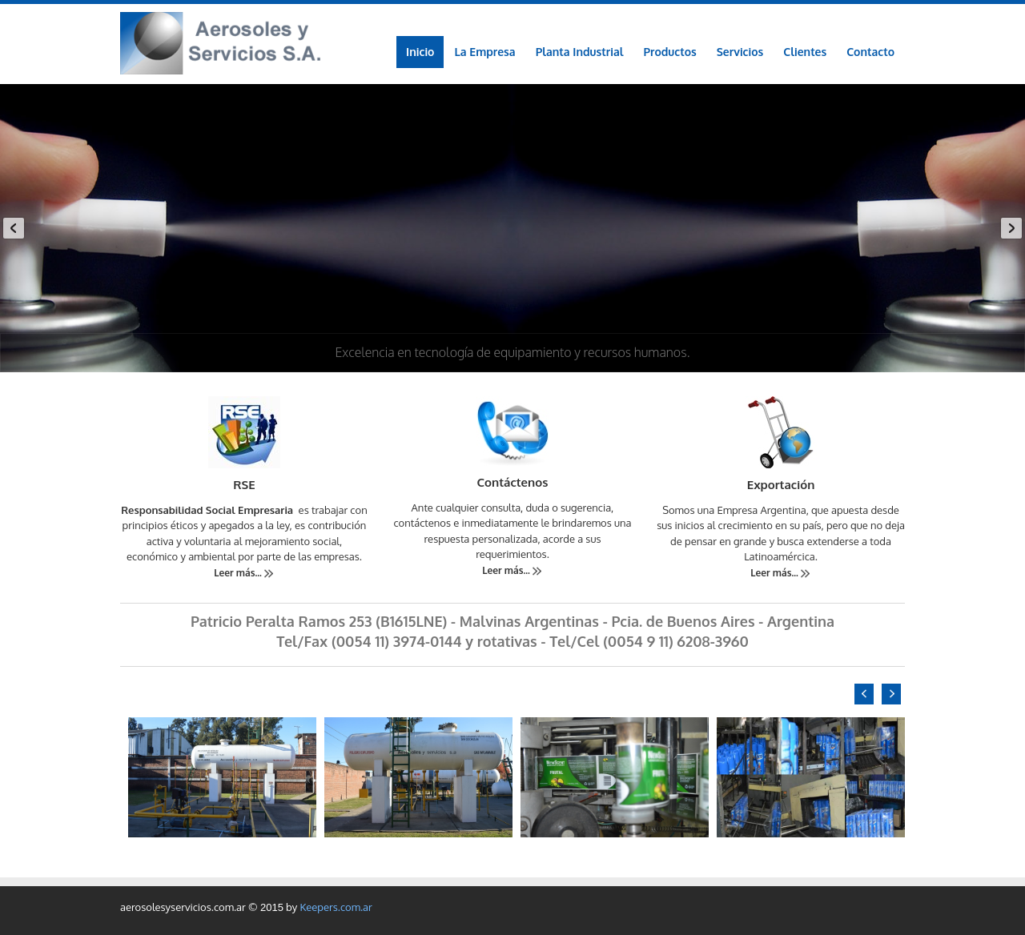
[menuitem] (670, 52)
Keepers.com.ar (335, 907)
